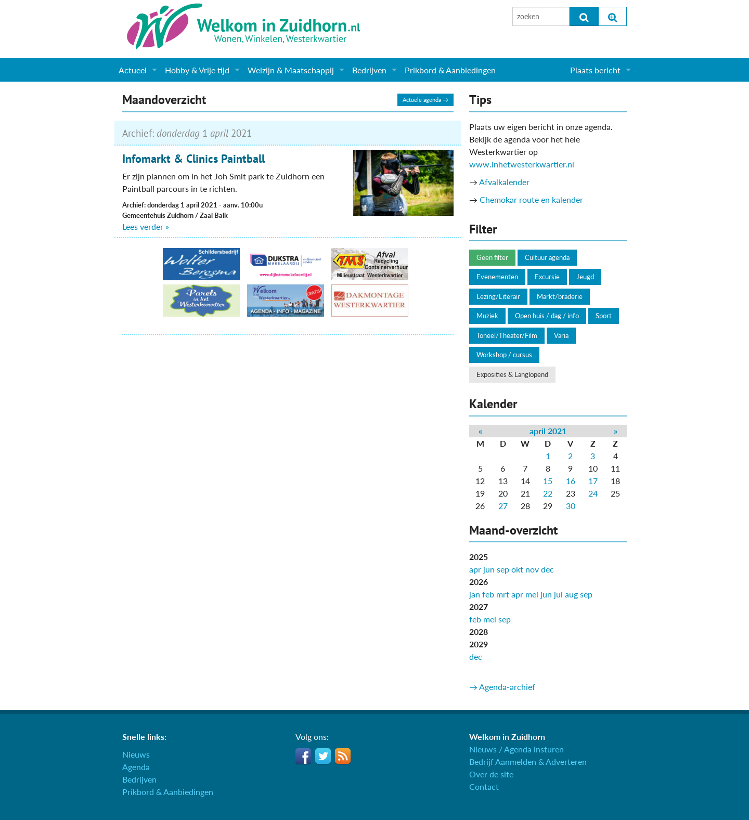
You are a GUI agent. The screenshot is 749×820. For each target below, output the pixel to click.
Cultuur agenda (547, 257)
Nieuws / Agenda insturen (516, 749)
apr (475, 569)
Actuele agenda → (425, 99)
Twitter (323, 756)
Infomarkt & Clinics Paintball (193, 158)
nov (532, 569)
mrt (502, 594)
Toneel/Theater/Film (506, 335)
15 (547, 481)
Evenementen (497, 276)
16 (570, 481)
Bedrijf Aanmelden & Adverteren (528, 761)
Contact (484, 786)
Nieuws (136, 754)
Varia (561, 335)
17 (593, 481)
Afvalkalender (504, 182)
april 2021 (548, 431)
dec (547, 569)
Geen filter (492, 257)
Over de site (491, 774)
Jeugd (585, 276)
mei (531, 594)
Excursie (547, 276)
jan (474, 594)
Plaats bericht (595, 70)
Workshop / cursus (504, 354)
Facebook (303, 756)
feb (488, 594)
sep (503, 569)
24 (593, 493)
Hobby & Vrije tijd (197, 70)
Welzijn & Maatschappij (291, 70)
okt (517, 569)
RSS (343, 756)
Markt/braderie (560, 296)
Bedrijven (369, 70)
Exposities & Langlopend (512, 374)
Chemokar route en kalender (531, 199)
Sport (604, 315)
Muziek (487, 315)
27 (503, 506)
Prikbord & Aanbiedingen (450, 70)
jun (489, 569)
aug (571, 594)
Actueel (133, 70)
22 (547, 493)
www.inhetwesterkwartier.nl (521, 164)
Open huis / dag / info (547, 315)
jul (558, 594)
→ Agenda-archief (502, 687)
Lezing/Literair (498, 296)
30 (570, 506)
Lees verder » (145, 226)
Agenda (136, 767)
